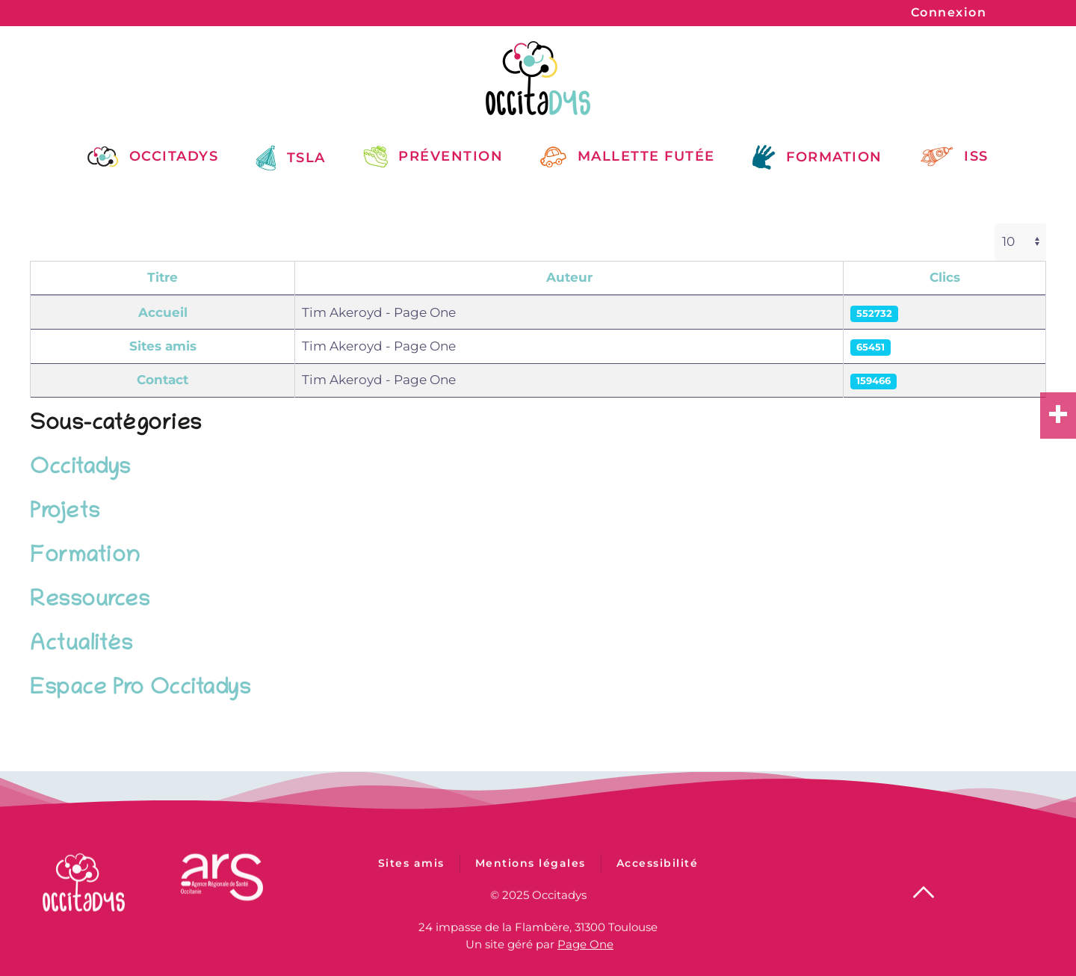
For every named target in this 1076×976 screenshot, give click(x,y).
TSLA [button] (291, 158)
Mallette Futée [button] (627, 156)
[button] (924, 891)
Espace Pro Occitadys (140, 689)
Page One (585, 943)
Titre (162, 277)
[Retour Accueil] (538, 78)
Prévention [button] (433, 156)
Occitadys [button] (152, 156)
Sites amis (163, 346)
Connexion (949, 12)
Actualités (81, 645)
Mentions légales (530, 869)
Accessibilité (657, 869)
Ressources (89, 601)
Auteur (569, 277)
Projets (65, 513)
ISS (954, 156)
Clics (945, 277)
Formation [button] (817, 157)
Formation (85, 557)
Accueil (163, 312)
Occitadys (80, 469)
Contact (162, 379)
